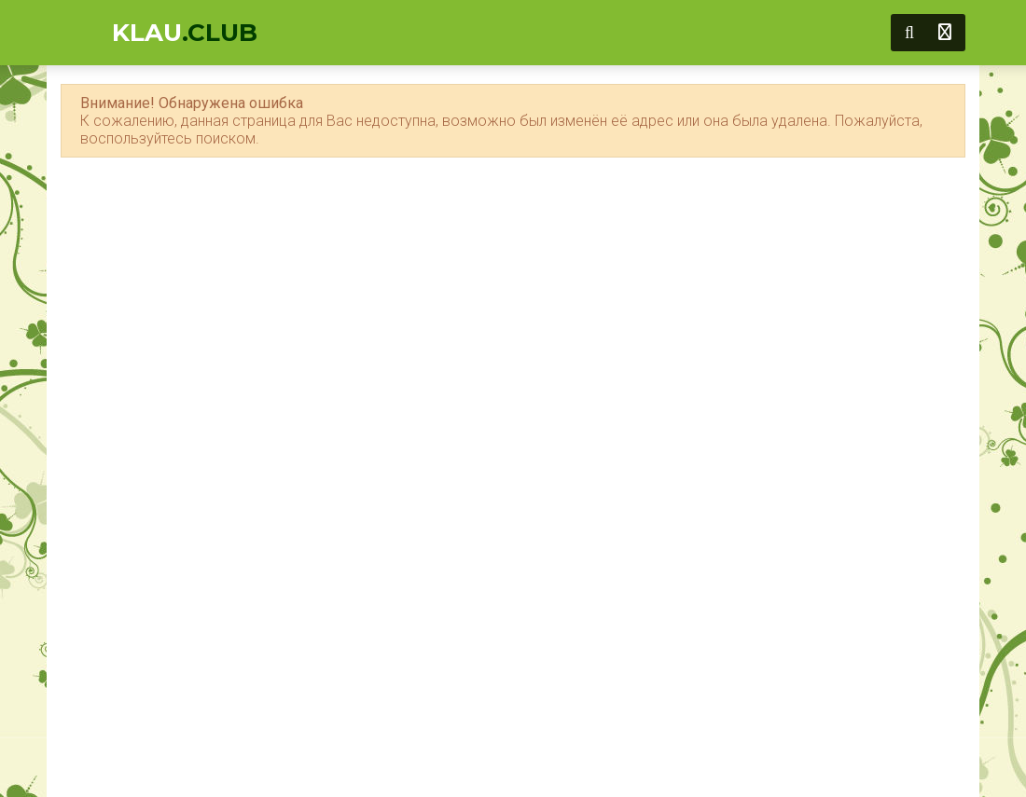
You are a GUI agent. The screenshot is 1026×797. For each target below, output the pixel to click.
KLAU (184, 33)
